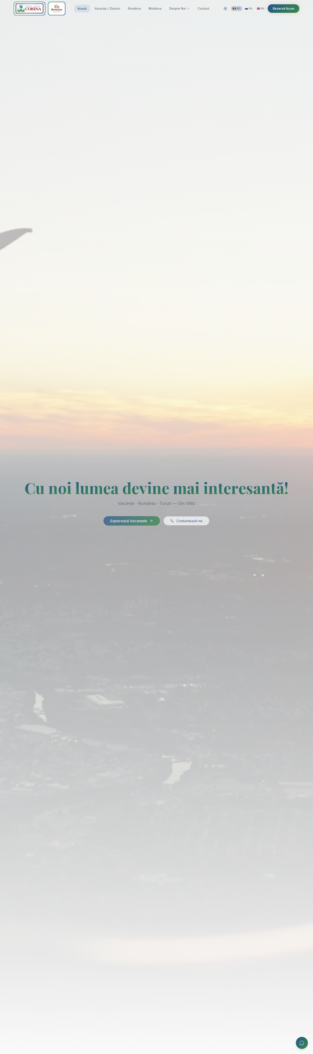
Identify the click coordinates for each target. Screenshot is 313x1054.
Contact (203, 8)
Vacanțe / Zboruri (107, 8)
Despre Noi (179, 8)
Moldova (155, 8)
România (134, 8)
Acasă (82, 8)
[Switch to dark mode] (225, 8)
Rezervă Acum (283, 8)
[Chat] (302, 1043)
